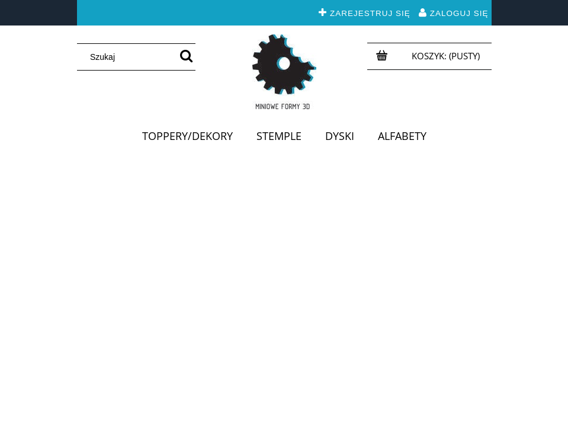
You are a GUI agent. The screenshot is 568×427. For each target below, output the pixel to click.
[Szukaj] (186, 57)
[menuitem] (187, 136)
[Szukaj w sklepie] (129, 57)
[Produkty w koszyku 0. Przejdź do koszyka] (447, 56)
